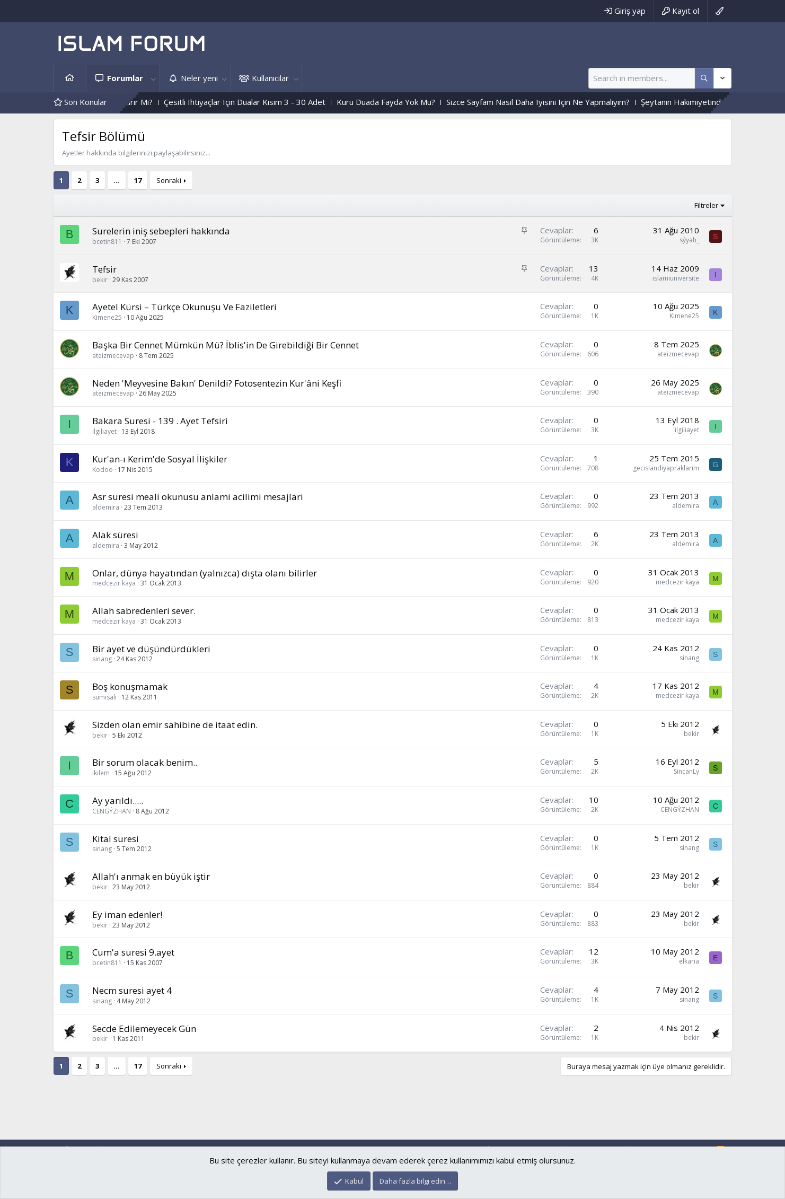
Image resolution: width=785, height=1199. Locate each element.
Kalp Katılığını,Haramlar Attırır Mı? (139, 102)
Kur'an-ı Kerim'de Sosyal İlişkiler (159, 459)
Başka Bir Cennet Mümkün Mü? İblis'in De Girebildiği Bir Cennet (225, 345)
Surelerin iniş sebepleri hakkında (161, 231)
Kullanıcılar (270, 78)
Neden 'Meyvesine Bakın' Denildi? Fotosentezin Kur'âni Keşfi (216, 383)
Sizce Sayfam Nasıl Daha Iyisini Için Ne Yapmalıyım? (584, 102)
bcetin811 (107, 241)
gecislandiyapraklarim (666, 467)
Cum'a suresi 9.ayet (133, 952)
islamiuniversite (675, 278)
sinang (102, 658)
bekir (100, 279)
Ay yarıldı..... (117, 800)
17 (138, 180)
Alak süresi (115, 535)
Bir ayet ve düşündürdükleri (151, 649)
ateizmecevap (113, 355)
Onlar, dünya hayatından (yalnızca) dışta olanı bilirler (204, 573)
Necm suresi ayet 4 (132, 990)
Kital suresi (115, 839)
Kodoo (102, 469)
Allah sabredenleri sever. (144, 611)
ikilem (101, 772)
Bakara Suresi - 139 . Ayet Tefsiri (160, 421)
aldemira (105, 507)
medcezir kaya (114, 583)
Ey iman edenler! (127, 914)
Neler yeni (199, 78)
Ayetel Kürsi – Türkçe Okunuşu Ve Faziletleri (184, 307)
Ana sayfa (70, 78)
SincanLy (686, 771)
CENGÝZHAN (111, 811)
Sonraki (168, 180)
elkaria (689, 961)
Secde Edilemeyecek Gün (144, 1028)
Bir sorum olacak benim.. (144, 762)
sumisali (104, 697)
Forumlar (125, 78)
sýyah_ (689, 239)
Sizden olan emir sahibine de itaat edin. (175, 725)
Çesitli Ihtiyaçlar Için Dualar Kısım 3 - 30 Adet (291, 102)
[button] (154, 78)
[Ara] (641, 78)
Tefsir (104, 269)
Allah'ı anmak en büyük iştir (151, 876)
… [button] (116, 180)
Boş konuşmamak (129, 686)
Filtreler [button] (706, 205)
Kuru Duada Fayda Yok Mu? (432, 102)
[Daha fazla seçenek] (704, 78)
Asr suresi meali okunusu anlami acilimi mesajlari (197, 497)
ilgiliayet (104, 431)
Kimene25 (107, 317)
